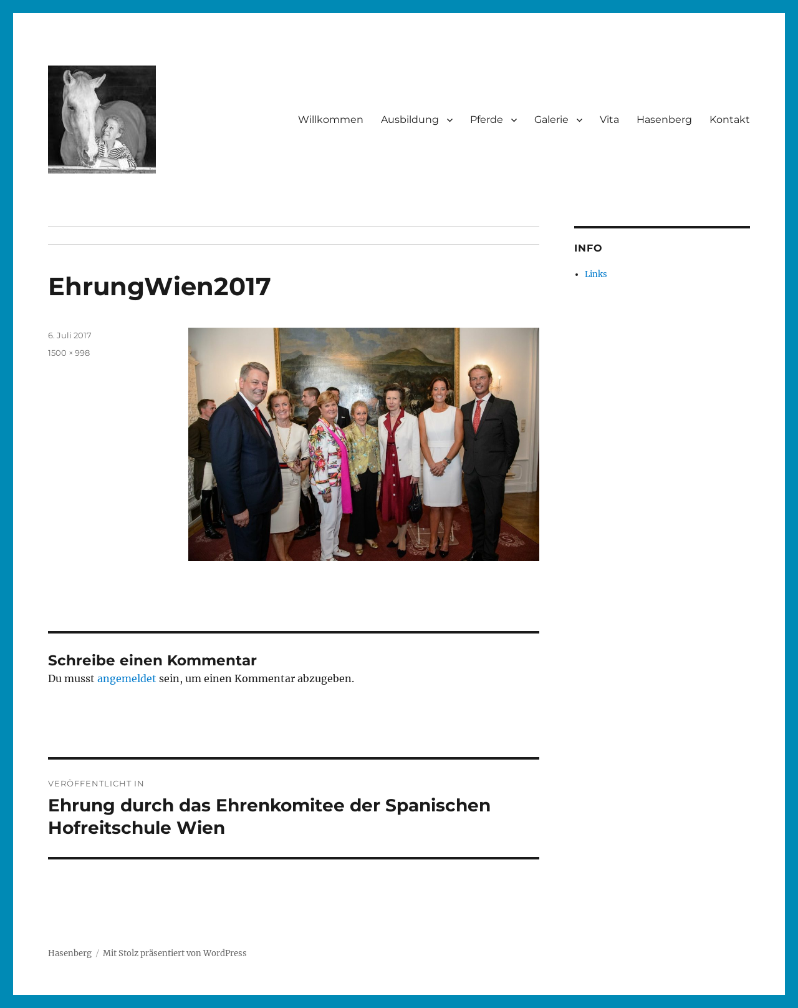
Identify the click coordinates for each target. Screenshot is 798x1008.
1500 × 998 (69, 353)
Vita (609, 119)
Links (596, 274)
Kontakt (729, 119)
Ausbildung (410, 119)
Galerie (551, 119)
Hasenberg (664, 119)
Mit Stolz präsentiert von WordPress (175, 953)
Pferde (486, 119)
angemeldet (126, 678)
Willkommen (330, 119)
